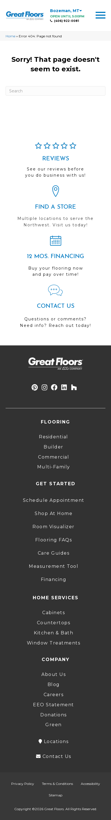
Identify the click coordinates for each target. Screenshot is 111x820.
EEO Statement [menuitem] (53, 704)
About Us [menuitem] (53, 674)
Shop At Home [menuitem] (53, 513)
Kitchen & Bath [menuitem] (53, 633)
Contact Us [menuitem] (53, 756)
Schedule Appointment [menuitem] (53, 500)
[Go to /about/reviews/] (55, 162)
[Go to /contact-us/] (55, 308)
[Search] (55, 91)
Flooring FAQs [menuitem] (53, 540)
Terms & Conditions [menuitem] (57, 784)
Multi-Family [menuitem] (53, 467)
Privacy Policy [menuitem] (22, 784)
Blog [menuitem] (54, 684)
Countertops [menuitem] (53, 622)
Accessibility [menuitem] (90, 784)
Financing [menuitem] (54, 579)
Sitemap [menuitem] (55, 795)
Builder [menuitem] (53, 447)
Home (10, 36)
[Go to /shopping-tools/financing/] (55, 258)
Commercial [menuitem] (53, 457)
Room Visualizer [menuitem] (53, 526)
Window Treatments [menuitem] (54, 643)
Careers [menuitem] (54, 694)
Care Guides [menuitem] (54, 553)
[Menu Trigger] (100, 14)
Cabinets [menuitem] (53, 612)
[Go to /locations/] (55, 209)
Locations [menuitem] (54, 741)
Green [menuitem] (53, 724)
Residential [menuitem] (53, 436)
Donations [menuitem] (53, 715)
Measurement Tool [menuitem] (53, 566)
